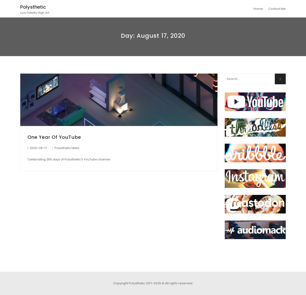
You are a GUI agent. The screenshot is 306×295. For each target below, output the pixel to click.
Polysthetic (33, 7)
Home (258, 9)
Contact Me (277, 9)
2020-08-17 (38, 148)
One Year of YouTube (54, 137)
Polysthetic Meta (66, 148)
